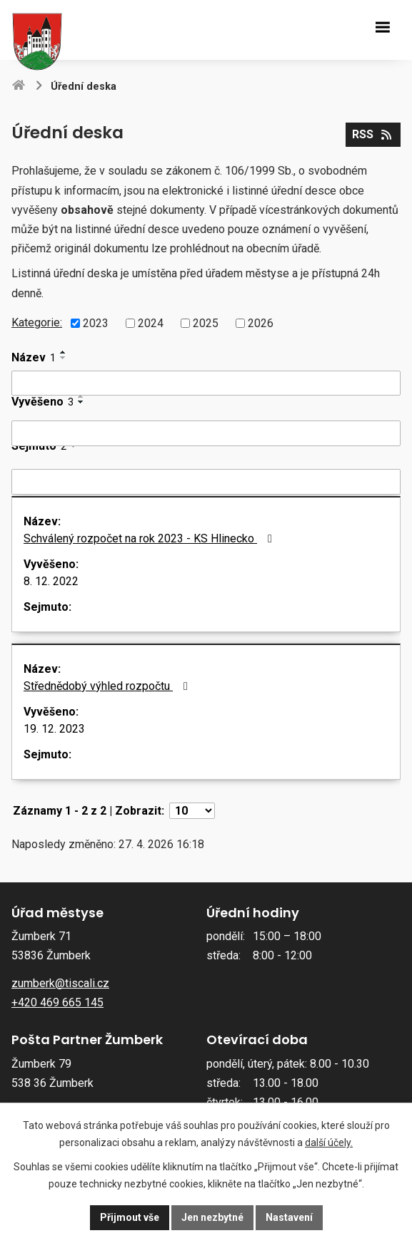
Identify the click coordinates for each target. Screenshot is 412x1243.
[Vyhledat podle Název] (206, 383)
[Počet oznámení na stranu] (192, 811)
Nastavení (289, 1217)
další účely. (329, 1142)
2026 (260, 323)
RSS (372, 134)
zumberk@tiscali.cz (60, 983)
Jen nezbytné (212, 1217)
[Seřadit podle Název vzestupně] (63, 352)
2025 (205, 323)
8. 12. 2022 (51, 581)
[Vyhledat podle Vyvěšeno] (206, 433)
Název (33, 357)
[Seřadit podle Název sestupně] (63, 358)
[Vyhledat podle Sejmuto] (206, 482)
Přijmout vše (129, 1217)
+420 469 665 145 (57, 1002)
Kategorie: (36, 322)
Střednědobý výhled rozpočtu (108, 686)
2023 (96, 323)
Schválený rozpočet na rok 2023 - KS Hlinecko (150, 538)
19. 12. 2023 (54, 729)
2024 (151, 323)
